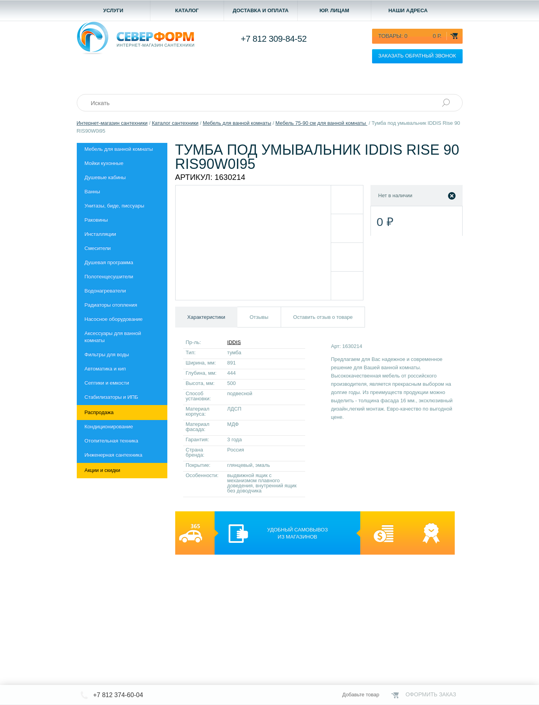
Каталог (187, 10)
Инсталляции (100, 234)
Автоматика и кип (105, 369)
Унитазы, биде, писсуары (114, 206)
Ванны (92, 191)
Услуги (113, 10)
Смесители (98, 248)
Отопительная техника (111, 441)
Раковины (96, 220)
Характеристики (206, 317)
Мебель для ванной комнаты (119, 149)
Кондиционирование (109, 426)
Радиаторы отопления (111, 305)
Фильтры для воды (107, 354)
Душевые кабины (105, 177)
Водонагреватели (105, 291)
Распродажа (99, 412)
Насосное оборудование (114, 319)
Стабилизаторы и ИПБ (111, 397)
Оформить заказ (431, 694)
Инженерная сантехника (114, 455)
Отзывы (259, 317)
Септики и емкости (107, 383)
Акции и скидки (102, 470)
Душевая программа (109, 262)
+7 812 (274, 39)
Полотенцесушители (109, 276)
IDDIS (234, 342)
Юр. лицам (334, 10)
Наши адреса (408, 10)
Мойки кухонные (104, 163)
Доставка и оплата (261, 10)
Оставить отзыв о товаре (323, 317)
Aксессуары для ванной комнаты (113, 336)
